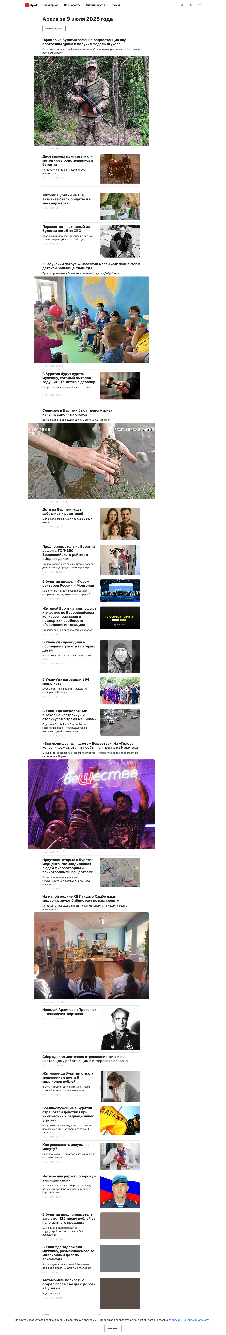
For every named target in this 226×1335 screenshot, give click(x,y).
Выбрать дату (54, 28)
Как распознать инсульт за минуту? (66, 1147)
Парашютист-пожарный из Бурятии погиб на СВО (66, 229)
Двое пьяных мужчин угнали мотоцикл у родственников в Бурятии (67, 160)
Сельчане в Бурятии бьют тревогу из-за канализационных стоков (77, 412)
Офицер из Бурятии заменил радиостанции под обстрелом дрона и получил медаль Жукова (84, 42)
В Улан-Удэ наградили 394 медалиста (65, 681)
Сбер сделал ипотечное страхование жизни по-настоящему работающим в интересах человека (85, 1059)
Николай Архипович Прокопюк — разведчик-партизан (69, 1012)
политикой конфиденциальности (189, 1319)
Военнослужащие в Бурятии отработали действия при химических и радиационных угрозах (68, 1114)
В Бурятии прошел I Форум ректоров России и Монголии (68, 583)
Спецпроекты (95, 5)
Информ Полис (31, 5)
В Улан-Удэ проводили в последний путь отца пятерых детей (68, 646)
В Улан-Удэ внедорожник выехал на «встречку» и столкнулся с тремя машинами (69, 715)
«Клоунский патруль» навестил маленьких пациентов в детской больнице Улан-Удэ (91, 266)
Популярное (50, 5)
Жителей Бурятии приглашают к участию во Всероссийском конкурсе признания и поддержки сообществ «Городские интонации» (69, 616)
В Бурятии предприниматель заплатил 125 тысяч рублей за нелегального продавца (68, 1218)
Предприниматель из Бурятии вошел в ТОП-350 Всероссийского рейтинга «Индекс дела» (68, 552)
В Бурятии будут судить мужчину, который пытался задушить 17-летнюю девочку (68, 378)
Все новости (72, 5)
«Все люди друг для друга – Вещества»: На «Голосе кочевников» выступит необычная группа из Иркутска (90, 745)
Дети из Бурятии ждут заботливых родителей (62, 511)
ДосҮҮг (115, 5)
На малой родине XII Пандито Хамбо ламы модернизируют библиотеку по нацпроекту (80, 898)
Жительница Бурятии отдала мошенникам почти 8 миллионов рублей (67, 1077)
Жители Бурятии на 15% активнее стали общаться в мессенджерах (66, 199)
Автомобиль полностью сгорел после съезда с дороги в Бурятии (69, 1284)
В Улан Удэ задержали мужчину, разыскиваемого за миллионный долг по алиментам (68, 1253)
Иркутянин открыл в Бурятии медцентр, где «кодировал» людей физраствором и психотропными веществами (68, 866)
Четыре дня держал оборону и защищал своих (69, 1178)
